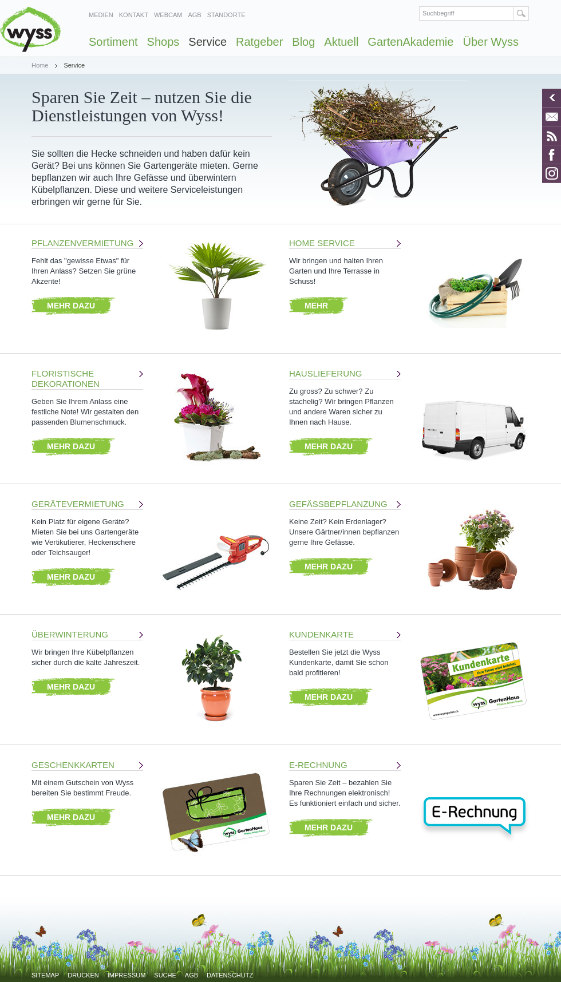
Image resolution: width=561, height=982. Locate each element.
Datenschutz (230, 975)
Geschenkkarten (72, 765)
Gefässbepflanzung (338, 504)
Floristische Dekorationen (65, 379)
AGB (194, 14)
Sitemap (45, 975)
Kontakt (133, 14)
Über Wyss (491, 41)
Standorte (226, 14)
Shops (163, 41)
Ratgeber (259, 41)
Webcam (168, 14)
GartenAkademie (410, 41)
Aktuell (341, 41)
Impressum (127, 975)
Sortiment (113, 41)
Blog (303, 41)
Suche (165, 975)
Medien (101, 14)
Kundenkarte (321, 634)
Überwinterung (69, 634)
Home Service (322, 243)
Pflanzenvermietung (82, 243)
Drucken (83, 975)
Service (207, 41)
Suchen (521, 13)
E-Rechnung (318, 765)
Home (39, 65)
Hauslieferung (325, 373)
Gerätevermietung (77, 504)
